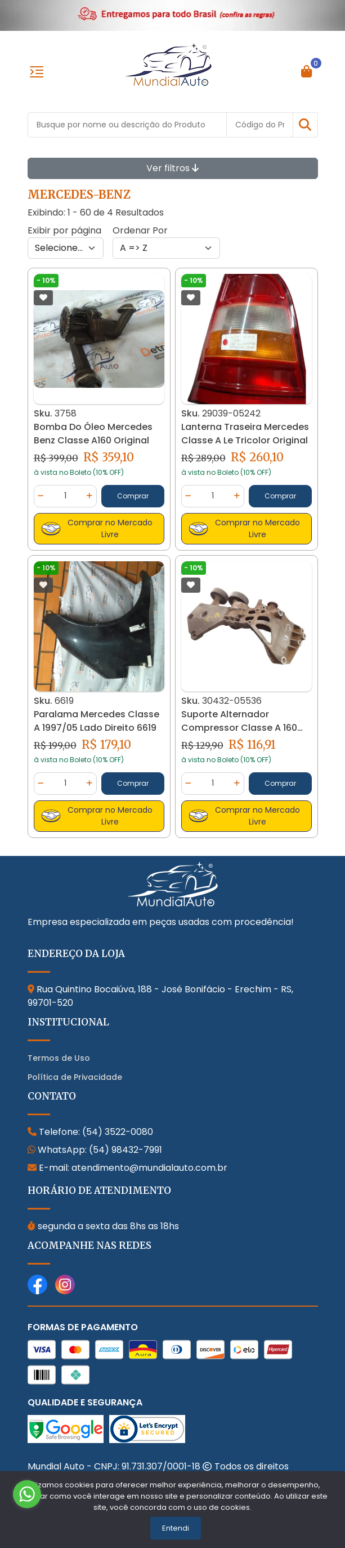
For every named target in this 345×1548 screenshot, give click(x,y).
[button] (305, 125)
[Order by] (166, 248)
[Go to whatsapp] (27, 1494)
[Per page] (66, 248)
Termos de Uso (59, 1058)
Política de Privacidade (75, 1077)
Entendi (175, 1528)
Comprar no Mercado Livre (97, 528)
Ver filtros (172, 168)
